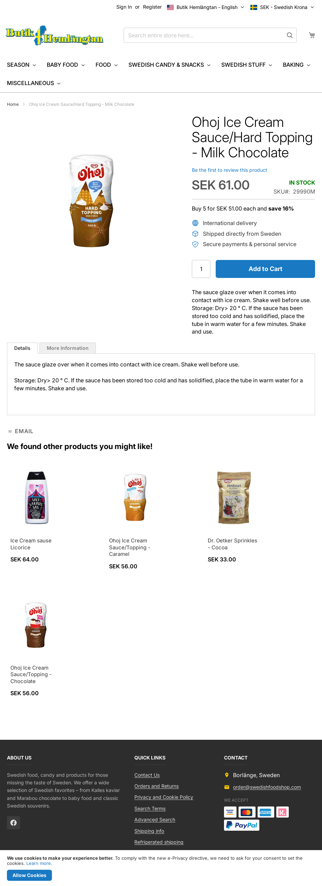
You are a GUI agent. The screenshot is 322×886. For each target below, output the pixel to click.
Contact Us (147, 775)
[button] (283, 7)
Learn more (38, 863)
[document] (161, 868)
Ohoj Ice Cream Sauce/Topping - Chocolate (31, 674)
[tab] (22, 348)
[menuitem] (21, 65)
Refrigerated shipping (159, 842)
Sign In (124, 7)
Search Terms (150, 808)
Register (152, 7)
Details (22, 348)
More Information (68, 348)
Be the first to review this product (229, 170)
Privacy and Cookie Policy (163, 797)
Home (13, 104)
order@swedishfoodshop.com (267, 787)
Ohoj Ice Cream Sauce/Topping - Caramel (129, 547)
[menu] (161, 74)
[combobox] (210, 35)
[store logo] (54, 36)
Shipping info (149, 831)
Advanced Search (154, 819)
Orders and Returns (156, 786)
